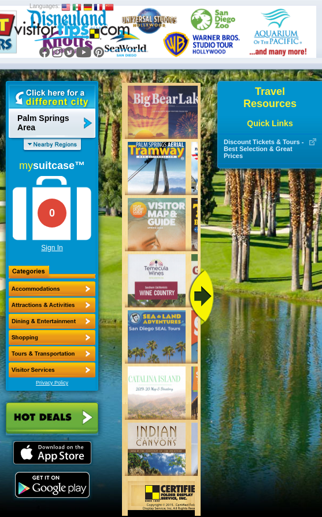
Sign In (51, 248)
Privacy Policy (52, 383)
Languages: (44, 6)
